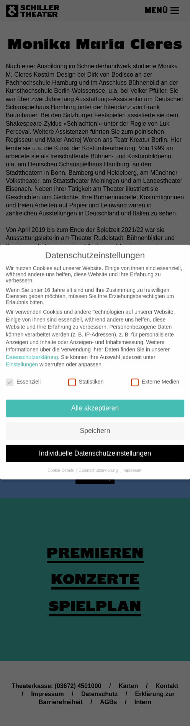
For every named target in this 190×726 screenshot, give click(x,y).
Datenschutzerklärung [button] (99, 464)
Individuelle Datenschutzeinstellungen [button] (95, 447)
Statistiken (86, 376)
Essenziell (23, 376)
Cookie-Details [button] (61, 464)
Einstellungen (22, 359)
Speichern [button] (95, 425)
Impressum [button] (132, 464)
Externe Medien (155, 376)
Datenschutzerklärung (32, 351)
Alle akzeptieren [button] (95, 402)
